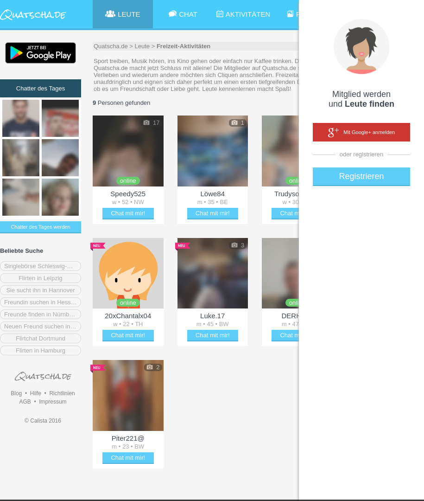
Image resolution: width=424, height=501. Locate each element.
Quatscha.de (111, 46)
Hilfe (35, 393)
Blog (16, 393)
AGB (25, 401)
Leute (142, 46)
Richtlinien (62, 393)
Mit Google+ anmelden (361, 132)
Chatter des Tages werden (40, 227)
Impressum (52, 401)
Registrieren (361, 176)
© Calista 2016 (43, 421)
